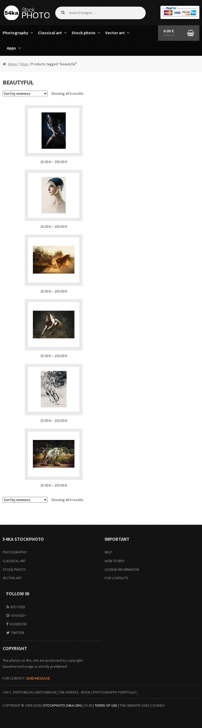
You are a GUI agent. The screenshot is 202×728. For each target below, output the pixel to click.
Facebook (18, 624)
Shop (24, 64)
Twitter (17, 632)
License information (122, 569)
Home (12, 64)
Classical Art (14, 560)
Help (108, 552)
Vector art (115, 32)
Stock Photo (14, 569)
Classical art (50, 32)
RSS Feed (18, 607)
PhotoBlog (23, 692)
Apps (11, 48)
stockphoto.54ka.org (62, 705)
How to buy (114, 560)
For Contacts (116, 578)
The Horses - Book (75, 692)
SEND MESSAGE (38, 678)
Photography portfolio (114, 692)
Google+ (18, 615)
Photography (15, 552)
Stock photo (83, 32)
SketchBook (46, 692)
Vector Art (12, 578)
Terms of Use (106, 705)
